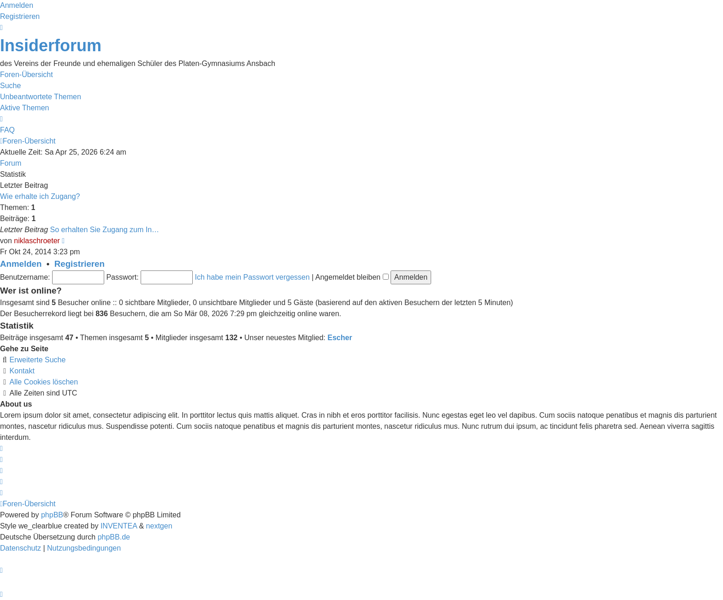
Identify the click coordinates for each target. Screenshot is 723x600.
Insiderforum (50, 45)
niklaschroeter (37, 241)
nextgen (159, 526)
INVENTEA (119, 526)
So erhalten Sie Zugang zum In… (105, 230)
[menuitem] (21, 548)
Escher (339, 338)
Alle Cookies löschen (44, 382)
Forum (10, 163)
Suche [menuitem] (10, 86)
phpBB (52, 515)
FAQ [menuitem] (7, 130)
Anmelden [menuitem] (16, 5)
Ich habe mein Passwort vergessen (252, 277)
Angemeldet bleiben (352, 277)
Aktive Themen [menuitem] (24, 108)
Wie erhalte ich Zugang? (40, 196)
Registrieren (79, 264)
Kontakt (22, 371)
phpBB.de (114, 537)
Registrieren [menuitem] (20, 16)
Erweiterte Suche (38, 360)
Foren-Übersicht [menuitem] (26, 74)
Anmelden (20, 264)
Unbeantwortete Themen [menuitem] (40, 97)
